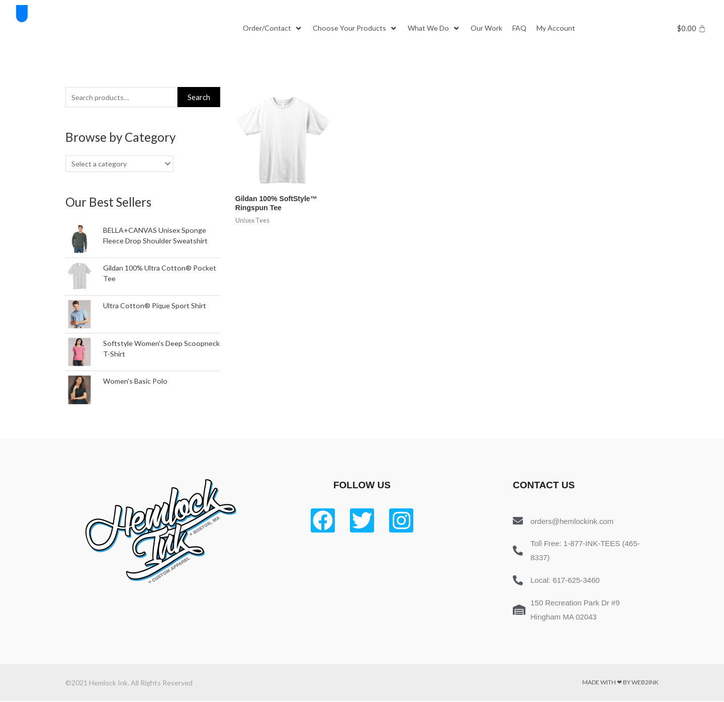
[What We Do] (439, 28)
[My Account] (565, 28)
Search (199, 97)
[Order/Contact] (274, 28)
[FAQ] (527, 28)
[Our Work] (493, 28)
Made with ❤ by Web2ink (620, 684)
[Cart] (691, 28)
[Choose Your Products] (358, 28)
